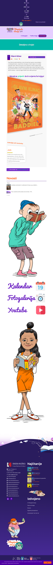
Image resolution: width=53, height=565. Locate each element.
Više (7, 195)
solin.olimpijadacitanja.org (13, 490)
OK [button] (47, 562)
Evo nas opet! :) (26, 20)
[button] (13, 563)
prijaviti (21, 76)
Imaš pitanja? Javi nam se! (33, 513)
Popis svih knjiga (31, 505)
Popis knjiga (42, 36)
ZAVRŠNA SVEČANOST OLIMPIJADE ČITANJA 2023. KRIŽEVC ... (24, 185)
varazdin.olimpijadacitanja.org (13, 495)
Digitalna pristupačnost (32, 510)
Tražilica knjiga (34, 36)
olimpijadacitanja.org (12, 478)
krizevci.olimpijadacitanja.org (13, 480)
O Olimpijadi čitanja (31, 502)
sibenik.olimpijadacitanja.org (13, 484)
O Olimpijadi (24, 36)
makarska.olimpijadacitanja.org (13, 482)
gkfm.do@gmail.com (13, 474)
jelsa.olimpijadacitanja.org (13, 486)
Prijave (8, 183)
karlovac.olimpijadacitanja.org (13, 488)
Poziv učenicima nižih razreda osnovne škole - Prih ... (21, 191)
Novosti (29, 508)
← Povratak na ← (37, 57)
